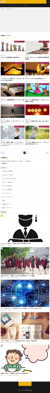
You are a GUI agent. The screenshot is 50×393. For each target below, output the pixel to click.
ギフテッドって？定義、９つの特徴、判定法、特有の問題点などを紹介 (16, 243)
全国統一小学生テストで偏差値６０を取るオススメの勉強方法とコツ (15, 373)
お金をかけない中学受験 (7, 171)
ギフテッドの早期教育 (7, 189)
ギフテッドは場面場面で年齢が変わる (10, 57)
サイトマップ (3, 5)
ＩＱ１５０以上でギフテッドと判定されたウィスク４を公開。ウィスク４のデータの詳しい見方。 (21, 308)
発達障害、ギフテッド (19, 41)
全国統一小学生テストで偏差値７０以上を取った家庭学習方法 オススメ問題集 (18, 275)
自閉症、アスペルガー (7, 207)
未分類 (3, 200)
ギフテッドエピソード (7, 193)
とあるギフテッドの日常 (7, 174)
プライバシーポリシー (12, 5)
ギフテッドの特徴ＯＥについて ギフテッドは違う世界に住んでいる (37, 143)
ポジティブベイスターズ (7, 196)
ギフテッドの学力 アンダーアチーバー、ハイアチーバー (12, 121)
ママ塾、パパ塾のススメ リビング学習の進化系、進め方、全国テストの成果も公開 (19, 340)
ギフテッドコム (29, 390)
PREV (3, 152)
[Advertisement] (25, 20)
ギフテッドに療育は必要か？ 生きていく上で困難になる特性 (37, 100)
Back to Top (25, 384)
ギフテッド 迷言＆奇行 (7, 182)
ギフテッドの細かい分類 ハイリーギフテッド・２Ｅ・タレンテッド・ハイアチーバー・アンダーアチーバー (12, 144)
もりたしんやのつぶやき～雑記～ (9, 178)
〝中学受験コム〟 (4, 163)
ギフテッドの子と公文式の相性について (35, 78)
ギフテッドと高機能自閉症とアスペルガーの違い (12, 100)
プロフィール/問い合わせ (24, 5)
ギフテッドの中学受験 (7, 185)
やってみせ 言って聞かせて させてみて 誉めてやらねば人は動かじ (12, 79)
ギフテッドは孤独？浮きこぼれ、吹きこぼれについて (37, 121)
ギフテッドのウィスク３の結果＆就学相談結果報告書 (37, 58)
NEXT (47, 152)
